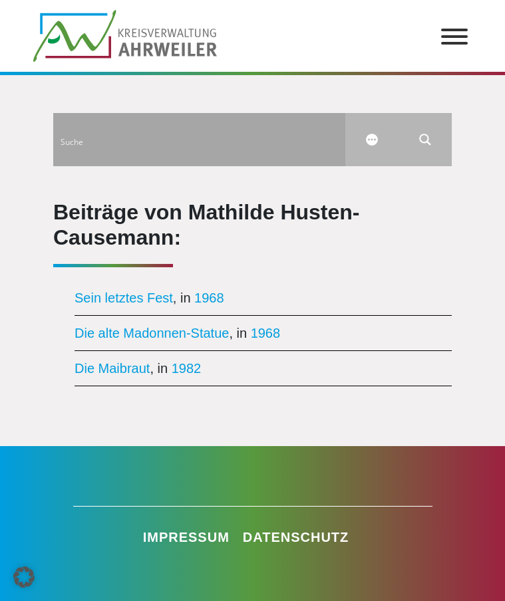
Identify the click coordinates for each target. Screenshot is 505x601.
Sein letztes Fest (124, 298)
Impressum (186, 537)
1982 (187, 368)
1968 (209, 298)
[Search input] (200, 139)
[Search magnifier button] (425, 139)
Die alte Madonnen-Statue (152, 333)
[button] (24, 577)
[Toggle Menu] (454, 37)
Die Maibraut (112, 368)
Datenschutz (296, 537)
